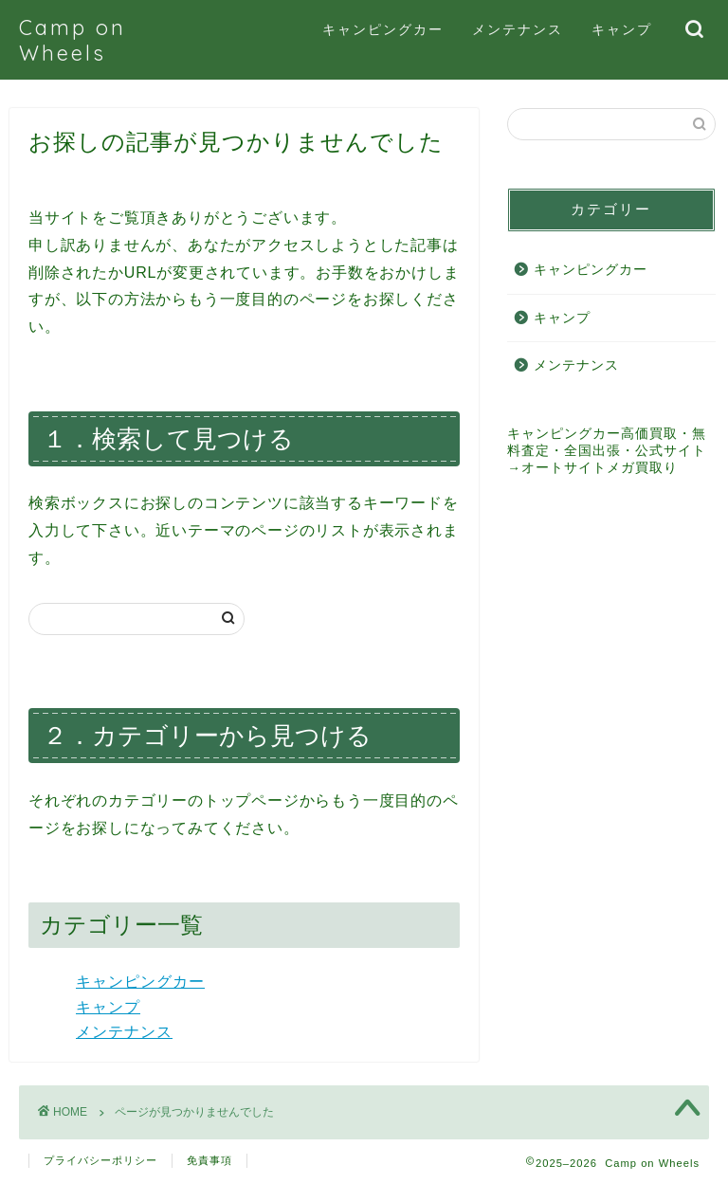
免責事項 (209, 1160)
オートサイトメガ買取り (599, 468)
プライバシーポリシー (100, 1160)
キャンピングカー (383, 29)
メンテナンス (517, 29)
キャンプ (622, 29)
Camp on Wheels (72, 39)
